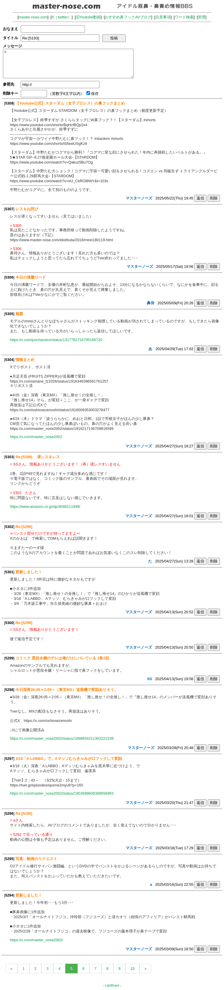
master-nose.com (33, 17)
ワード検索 (184, 17)
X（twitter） (62, 17)
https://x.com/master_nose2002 (36, 437)
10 (132, 968)
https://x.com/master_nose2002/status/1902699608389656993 (61, 793)
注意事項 (163, 17)
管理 (201, 17)
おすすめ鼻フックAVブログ (128, 17)
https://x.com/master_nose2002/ (36, 940)
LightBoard (112, 985)
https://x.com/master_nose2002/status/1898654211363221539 (61, 738)
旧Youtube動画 (88, 17)
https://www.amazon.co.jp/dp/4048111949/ (45, 506)
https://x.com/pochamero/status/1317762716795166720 (56, 340)
